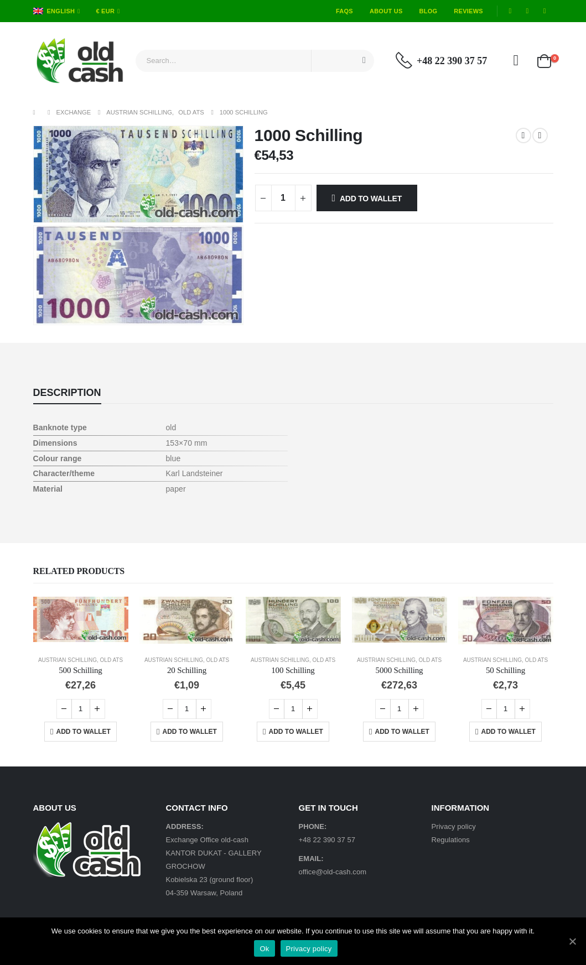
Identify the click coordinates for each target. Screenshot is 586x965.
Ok (264, 949)
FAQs (344, 11)
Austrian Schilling (67, 660)
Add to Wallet (371, 198)
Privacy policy (454, 826)
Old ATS (111, 660)
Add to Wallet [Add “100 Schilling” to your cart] (296, 732)
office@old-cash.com (333, 872)
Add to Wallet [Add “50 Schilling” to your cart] (508, 732)
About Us (386, 11)
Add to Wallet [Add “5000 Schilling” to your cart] (402, 732)
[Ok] (572, 941)
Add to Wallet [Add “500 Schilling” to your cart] (83, 732)
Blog (428, 11)
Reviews (468, 11)
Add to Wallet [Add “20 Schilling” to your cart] (190, 732)
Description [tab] (67, 392)
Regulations (451, 840)
